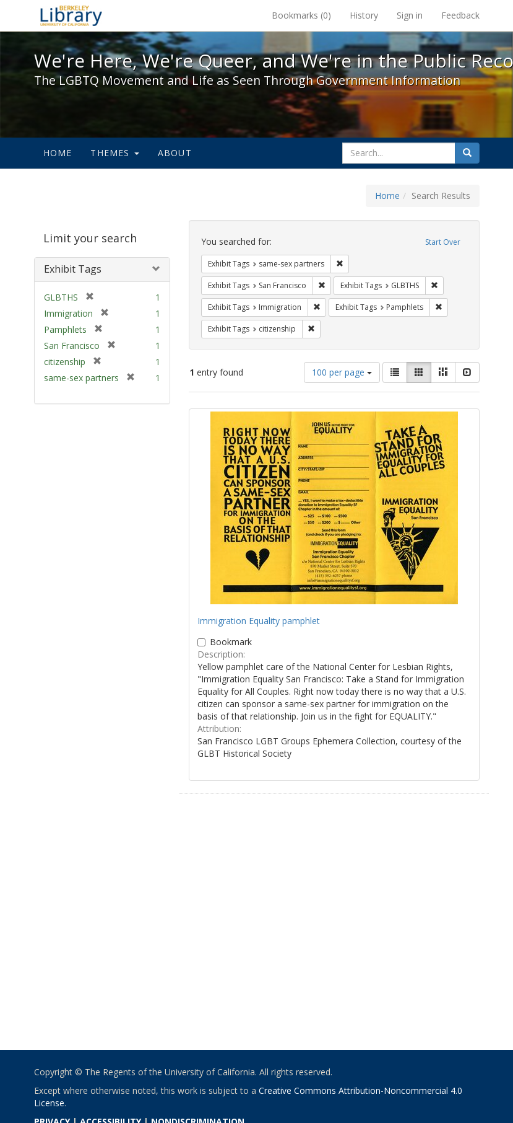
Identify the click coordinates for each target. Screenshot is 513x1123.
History (364, 15)
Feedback (460, 15)
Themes (114, 153)
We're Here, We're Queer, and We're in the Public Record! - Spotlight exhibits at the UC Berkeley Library (71, 15)
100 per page (342, 372)
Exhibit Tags (72, 269)
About (175, 153)
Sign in (410, 15)
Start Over (442, 242)
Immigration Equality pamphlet (258, 621)
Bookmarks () (301, 15)
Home (57, 153)
